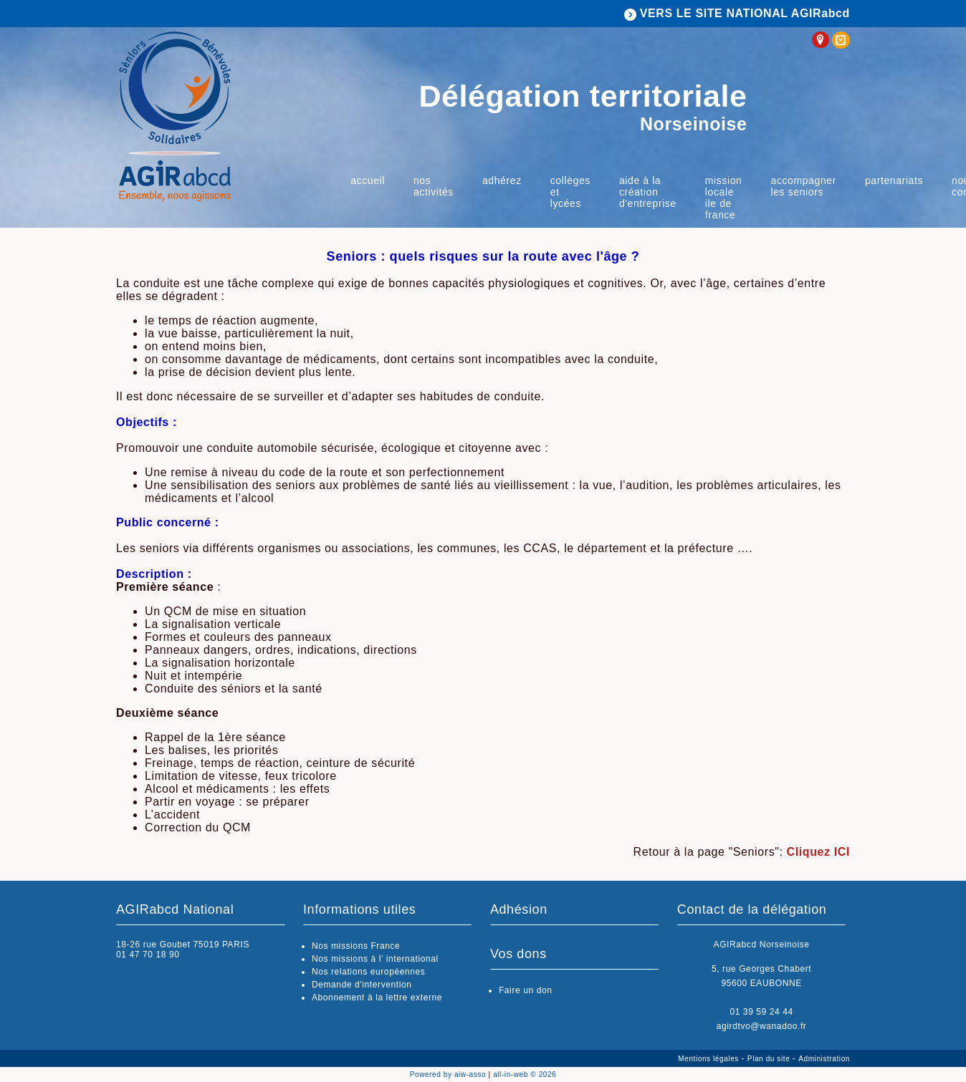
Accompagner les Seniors (803, 186)
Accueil (367, 180)
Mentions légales (709, 1059)
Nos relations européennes (368, 972)
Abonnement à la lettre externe (377, 997)
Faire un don (526, 990)
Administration (824, 1059)
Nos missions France (356, 946)
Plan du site (770, 1059)
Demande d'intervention (362, 985)
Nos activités (433, 186)
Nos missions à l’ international (375, 959)
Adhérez (502, 180)
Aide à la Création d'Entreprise (647, 192)
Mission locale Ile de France (723, 198)
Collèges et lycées (570, 192)
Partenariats (894, 180)
